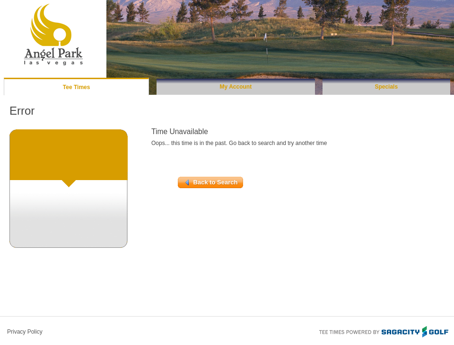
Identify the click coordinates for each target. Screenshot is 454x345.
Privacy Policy (25, 331)
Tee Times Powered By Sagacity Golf (383, 331)
